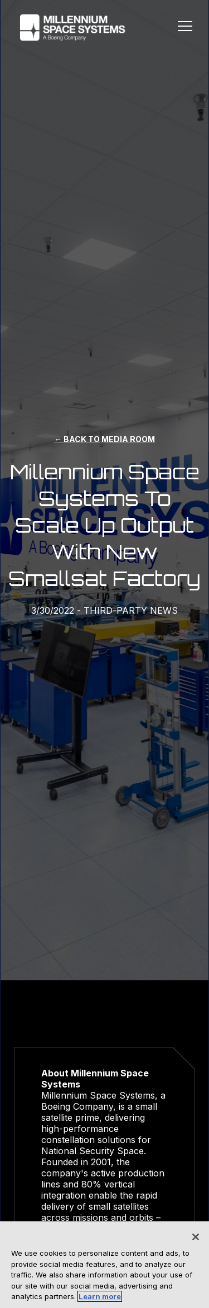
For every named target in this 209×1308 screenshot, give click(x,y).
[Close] (195, 1237)
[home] (69, 27)
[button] (185, 28)
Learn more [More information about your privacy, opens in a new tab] (100, 1296)
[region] (104, 1264)
